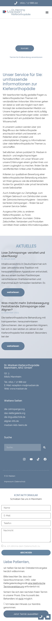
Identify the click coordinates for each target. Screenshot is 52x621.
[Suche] (44, 447)
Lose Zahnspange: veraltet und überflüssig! (23, 254)
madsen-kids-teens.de (15, 425)
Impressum (9, 481)
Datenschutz (20, 481)
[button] (47, 12)
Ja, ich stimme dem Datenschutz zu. (22, 546)
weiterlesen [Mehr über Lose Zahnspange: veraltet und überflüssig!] (13, 292)
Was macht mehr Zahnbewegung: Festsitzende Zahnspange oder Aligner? (25, 306)
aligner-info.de (11, 421)
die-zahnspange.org (14, 409)
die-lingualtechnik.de (14, 417)
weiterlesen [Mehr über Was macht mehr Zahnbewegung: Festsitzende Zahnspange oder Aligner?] (13, 346)
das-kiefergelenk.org (14, 413)
